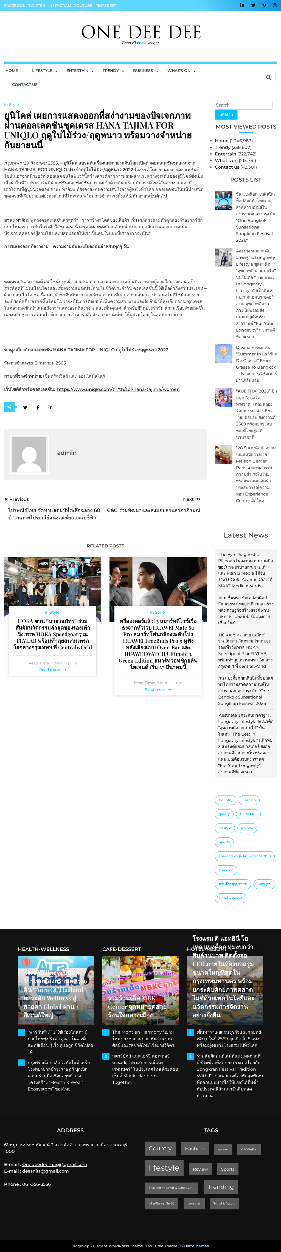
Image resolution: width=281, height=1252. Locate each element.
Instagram (59, 5)
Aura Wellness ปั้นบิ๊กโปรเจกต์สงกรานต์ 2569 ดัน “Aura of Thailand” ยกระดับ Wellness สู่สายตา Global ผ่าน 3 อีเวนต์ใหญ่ (55, 993)
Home (11, 70)
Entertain (77, 70)
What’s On (178, 70)
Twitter (36, 5)
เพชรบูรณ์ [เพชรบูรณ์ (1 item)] (264, 884)
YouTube (83, 5)
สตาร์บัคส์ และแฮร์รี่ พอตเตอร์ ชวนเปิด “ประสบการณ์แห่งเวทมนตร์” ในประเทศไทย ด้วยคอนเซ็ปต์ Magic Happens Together (145, 1069)
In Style (11, 104)
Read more (49, 669)
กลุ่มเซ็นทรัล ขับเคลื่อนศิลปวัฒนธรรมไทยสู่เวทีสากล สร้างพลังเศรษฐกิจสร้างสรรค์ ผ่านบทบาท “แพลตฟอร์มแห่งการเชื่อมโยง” (245, 610)
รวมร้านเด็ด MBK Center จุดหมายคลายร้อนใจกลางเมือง (137, 1006)
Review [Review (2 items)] (247, 828)
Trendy (111, 70)
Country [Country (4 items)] (225, 800)
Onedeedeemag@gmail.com (54, 1164)
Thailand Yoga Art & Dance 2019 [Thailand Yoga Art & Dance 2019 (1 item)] (245, 856)
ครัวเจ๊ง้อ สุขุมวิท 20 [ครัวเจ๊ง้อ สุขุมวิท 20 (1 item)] (233, 884)
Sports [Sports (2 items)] (224, 842)
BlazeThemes (196, 1246)
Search (226, 114)
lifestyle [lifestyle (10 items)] (225, 828)
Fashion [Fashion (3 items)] (249, 800)
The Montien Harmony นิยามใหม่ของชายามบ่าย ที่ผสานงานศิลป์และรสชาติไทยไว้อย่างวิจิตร (143, 1039)
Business (143, 70)
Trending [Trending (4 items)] (226, 870)
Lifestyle (42, 70)
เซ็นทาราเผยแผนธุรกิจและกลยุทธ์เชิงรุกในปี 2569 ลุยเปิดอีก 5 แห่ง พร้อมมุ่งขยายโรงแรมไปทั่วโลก (229, 1039)
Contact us (25, 84)
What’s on (226, 160)
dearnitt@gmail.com (45, 1171)
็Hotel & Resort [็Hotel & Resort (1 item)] (231, 898)
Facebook (14, 5)
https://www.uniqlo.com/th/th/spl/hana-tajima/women (118, 389)
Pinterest (105, 5)
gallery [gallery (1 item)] (224, 814)
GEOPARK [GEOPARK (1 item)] (248, 814)
